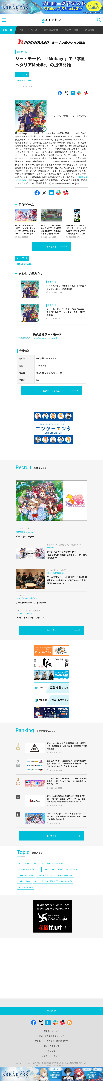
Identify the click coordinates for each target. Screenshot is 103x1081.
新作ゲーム (22, 51)
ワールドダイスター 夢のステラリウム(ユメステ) (53, 881)
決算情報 (90, 29)
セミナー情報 (71, 29)
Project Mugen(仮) (26, 875)
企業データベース (28, 29)
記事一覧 (7, 29)
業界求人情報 (51, 29)
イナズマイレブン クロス (28, 863)
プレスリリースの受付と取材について (51, 1041)
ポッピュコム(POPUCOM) (68, 869)
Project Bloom (24, 881)
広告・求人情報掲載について (51, 1036)
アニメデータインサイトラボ (53, 863)
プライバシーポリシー (51, 1055)
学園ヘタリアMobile (24, 80)
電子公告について (51, 1046)
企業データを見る (51, 390)
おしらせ (51, 1050)
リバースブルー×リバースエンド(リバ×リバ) (55, 875)
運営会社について (51, 1031)
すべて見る (51, 246)
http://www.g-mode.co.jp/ (45, 338)
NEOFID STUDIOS (26, 887)
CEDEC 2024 (49, 869)
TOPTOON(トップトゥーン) (29, 869)
